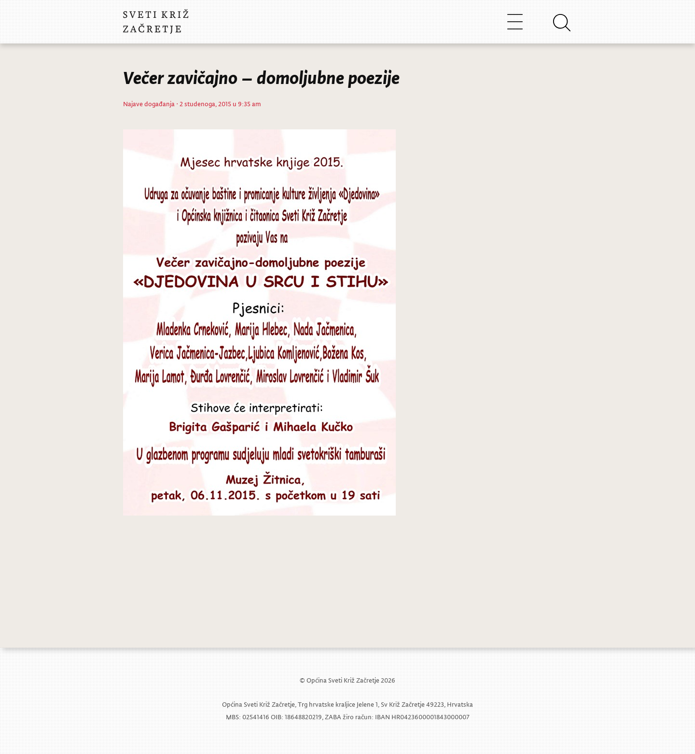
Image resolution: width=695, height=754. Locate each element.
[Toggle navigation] (515, 21)
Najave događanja (149, 103)
